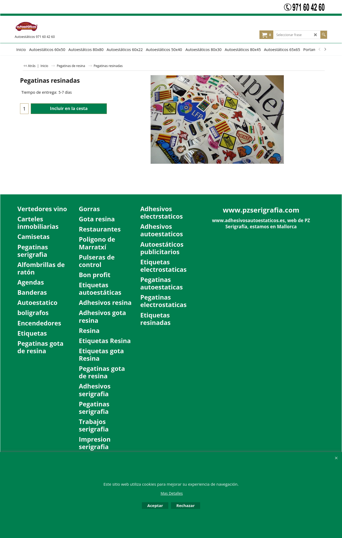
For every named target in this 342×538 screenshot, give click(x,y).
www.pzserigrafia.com (261, 210)
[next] (324, 49)
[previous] (319, 49)
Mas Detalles (172, 493)
